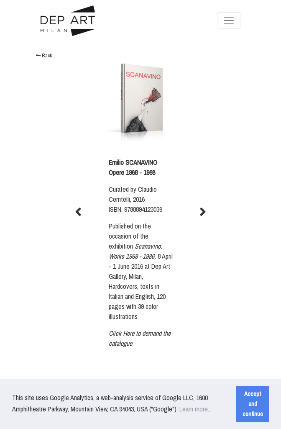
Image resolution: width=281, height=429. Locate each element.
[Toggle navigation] (228, 20)
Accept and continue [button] (253, 404)
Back (44, 55)
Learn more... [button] (195, 409)
